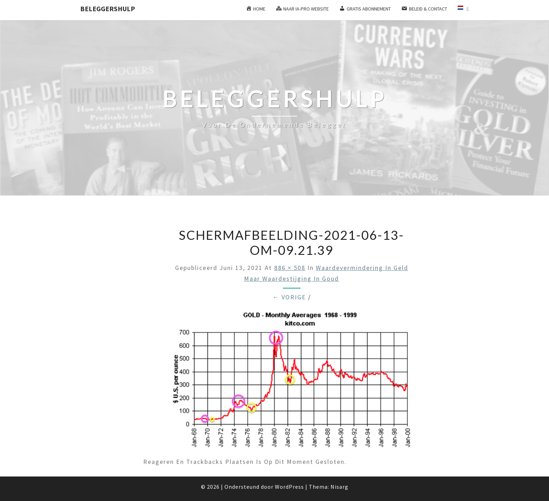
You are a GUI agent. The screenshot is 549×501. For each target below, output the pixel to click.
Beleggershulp (107, 8)
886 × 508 (289, 268)
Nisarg (339, 486)
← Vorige (289, 297)
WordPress (289, 486)
